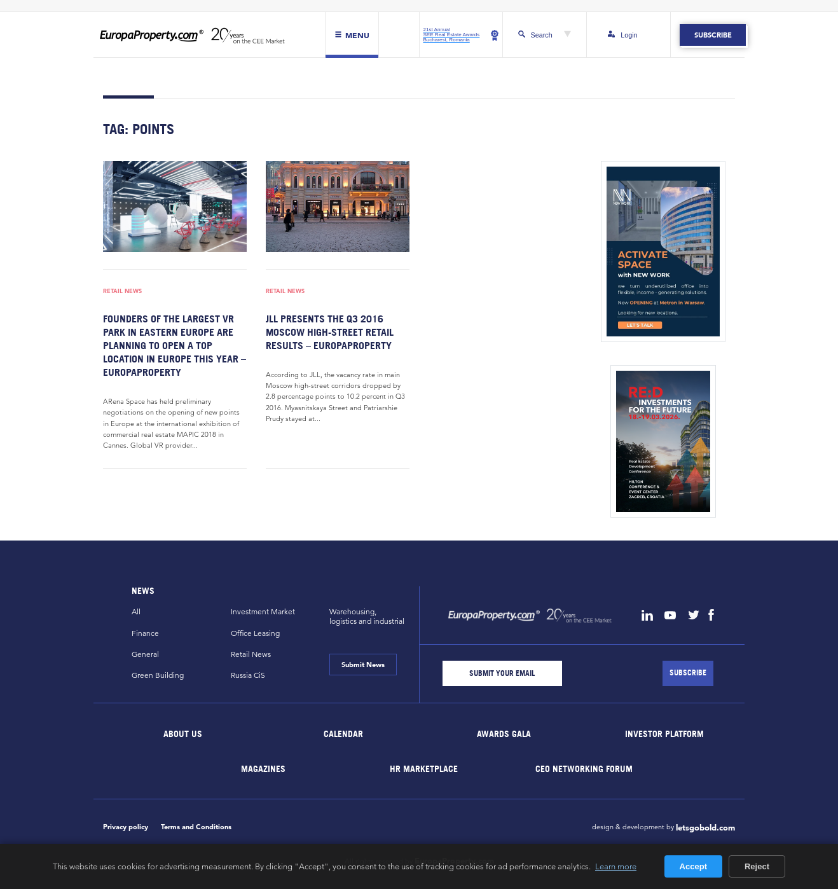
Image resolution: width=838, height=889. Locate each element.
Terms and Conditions (196, 826)
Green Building (158, 675)
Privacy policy (125, 826)
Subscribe (712, 35)
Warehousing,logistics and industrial (366, 616)
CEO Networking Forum (584, 768)
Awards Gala (504, 733)
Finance (145, 633)
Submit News (363, 664)
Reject (757, 866)
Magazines (263, 768)
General (145, 654)
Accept (693, 866)
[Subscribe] (688, 673)
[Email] (502, 673)
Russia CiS (248, 675)
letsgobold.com (705, 828)
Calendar (343, 733)
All (136, 611)
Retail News (122, 291)
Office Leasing (255, 633)
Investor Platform (664, 733)
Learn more (615, 866)
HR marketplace (424, 768)
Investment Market (263, 611)
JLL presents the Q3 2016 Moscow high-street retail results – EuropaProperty (330, 332)
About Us (183, 733)
